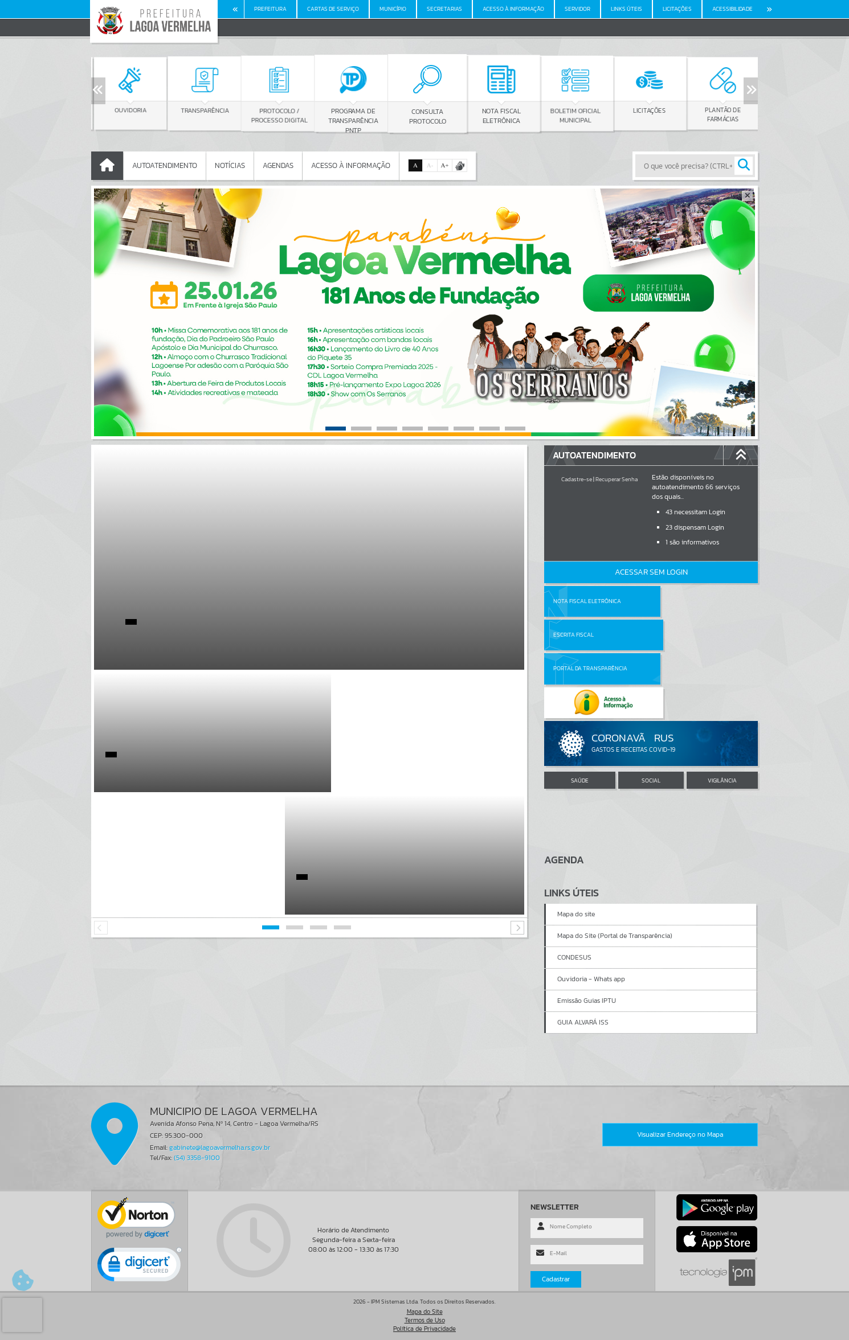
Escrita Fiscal (680, 601)
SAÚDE (580, 712)
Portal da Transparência (590, 634)
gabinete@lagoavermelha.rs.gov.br (219, 1147)
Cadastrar (556, 1279)
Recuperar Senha (616, 479)
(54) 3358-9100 (197, 1158)
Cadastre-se (576, 479)
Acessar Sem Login (651, 572)
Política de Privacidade (424, 1328)
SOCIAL (651, 712)
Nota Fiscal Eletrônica (587, 601)
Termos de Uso (425, 1320)
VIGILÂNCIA (722, 712)
